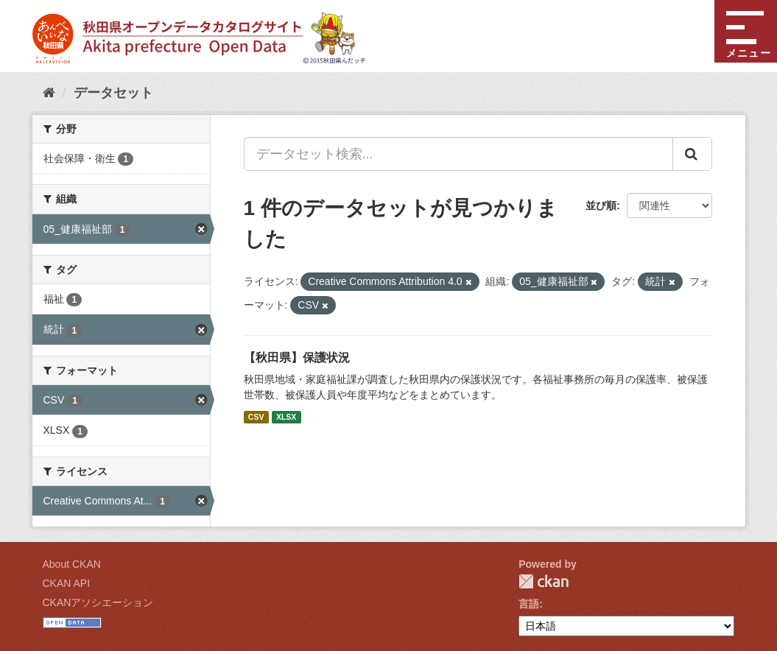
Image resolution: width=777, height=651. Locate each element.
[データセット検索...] (458, 154)
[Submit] (692, 154)
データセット (113, 92)
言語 (528, 604)
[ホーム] (49, 92)
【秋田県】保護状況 (297, 357)
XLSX (286, 416)
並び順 (601, 205)
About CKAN (72, 564)
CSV (256, 416)
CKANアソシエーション (98, 602)
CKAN (543, 581)
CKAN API (67, 583)
